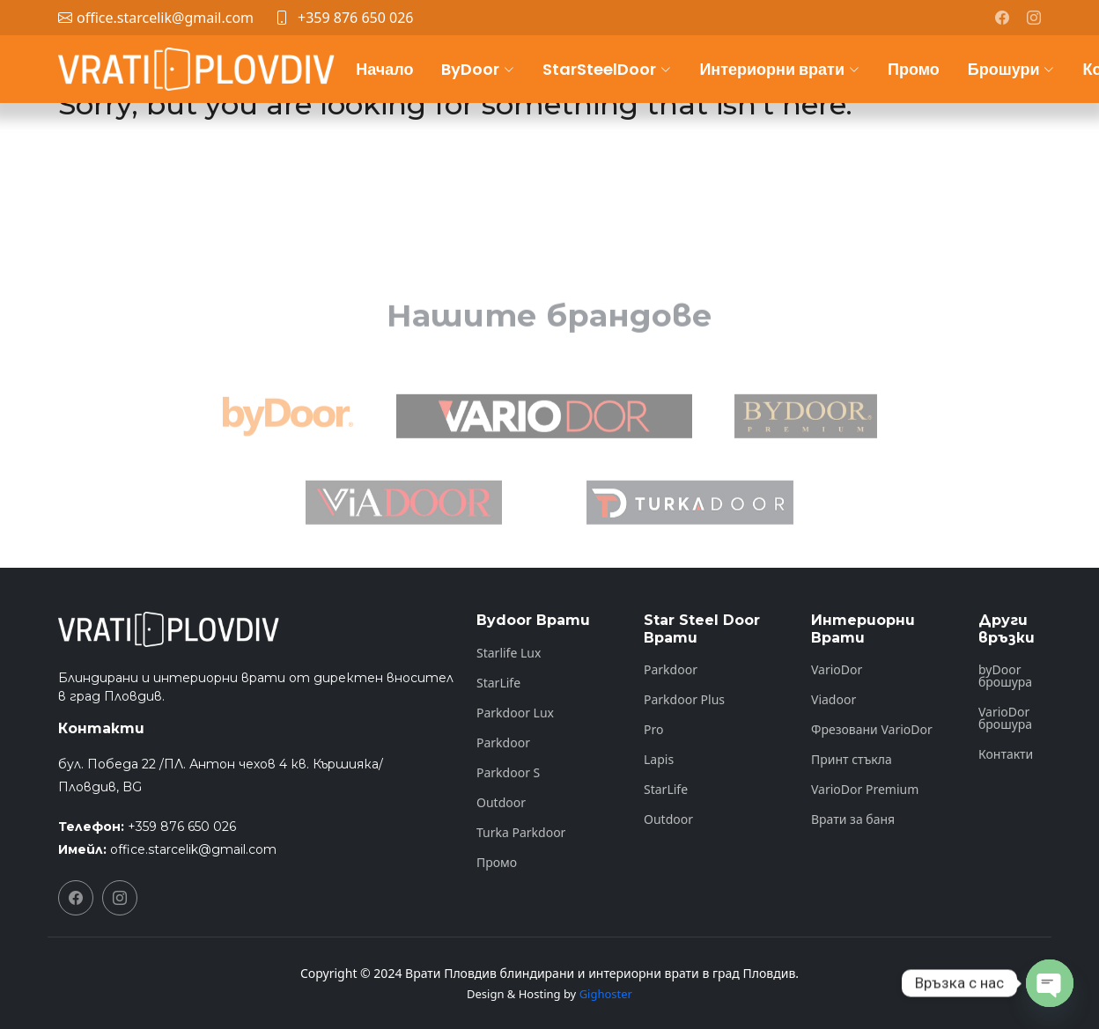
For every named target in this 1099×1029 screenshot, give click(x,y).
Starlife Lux (508, 653)
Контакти (1005, 754)
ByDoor (477, 69)
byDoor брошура (1005, 676)
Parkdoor (503, 743)
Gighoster (605, 994)
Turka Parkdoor (520, 833)
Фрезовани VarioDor (872, 730)
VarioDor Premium (864, 789)
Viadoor (833, 700)
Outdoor (501, 803)
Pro (653, 730)
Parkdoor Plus (684, 700)
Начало (384, 69)
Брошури (1011, 69)
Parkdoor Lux (515, 713)
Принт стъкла (851, 759)
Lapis (659, 759)
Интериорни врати (779, 69)
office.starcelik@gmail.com (193, 849)
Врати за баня (853, 819)
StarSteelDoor (606, 69)
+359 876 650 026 (355, 17)
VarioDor (836, 670)
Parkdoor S (508, 773)
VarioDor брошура (1005, 718)
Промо (914, 69)
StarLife (498, 683)
